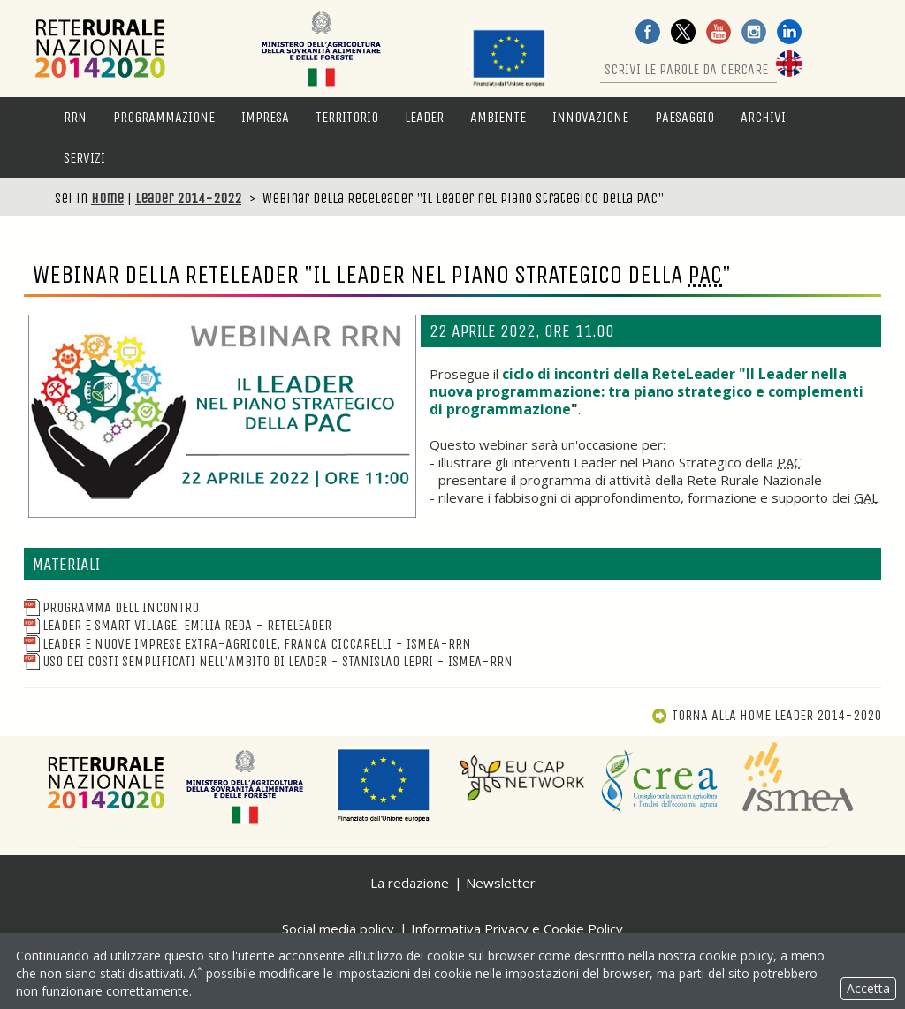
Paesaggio (684, 117)
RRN (75, 117)
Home (107, 198)
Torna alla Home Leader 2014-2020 (766, 715)
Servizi (84, 157)
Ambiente (498, 117)
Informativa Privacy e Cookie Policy (517, 928)
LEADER (424, 117)
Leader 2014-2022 (188, 198)
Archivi (763, 117)
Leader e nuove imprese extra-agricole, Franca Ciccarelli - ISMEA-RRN (247, 643)
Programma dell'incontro (111, 607)
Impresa (265, 117)
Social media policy (338, 928)
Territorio (347, 117)
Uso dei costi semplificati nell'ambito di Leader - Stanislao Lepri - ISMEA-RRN (268, 661)
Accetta (868, 988)
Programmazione (164, 117)
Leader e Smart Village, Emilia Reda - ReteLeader (177, 625)
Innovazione (590, 117)
